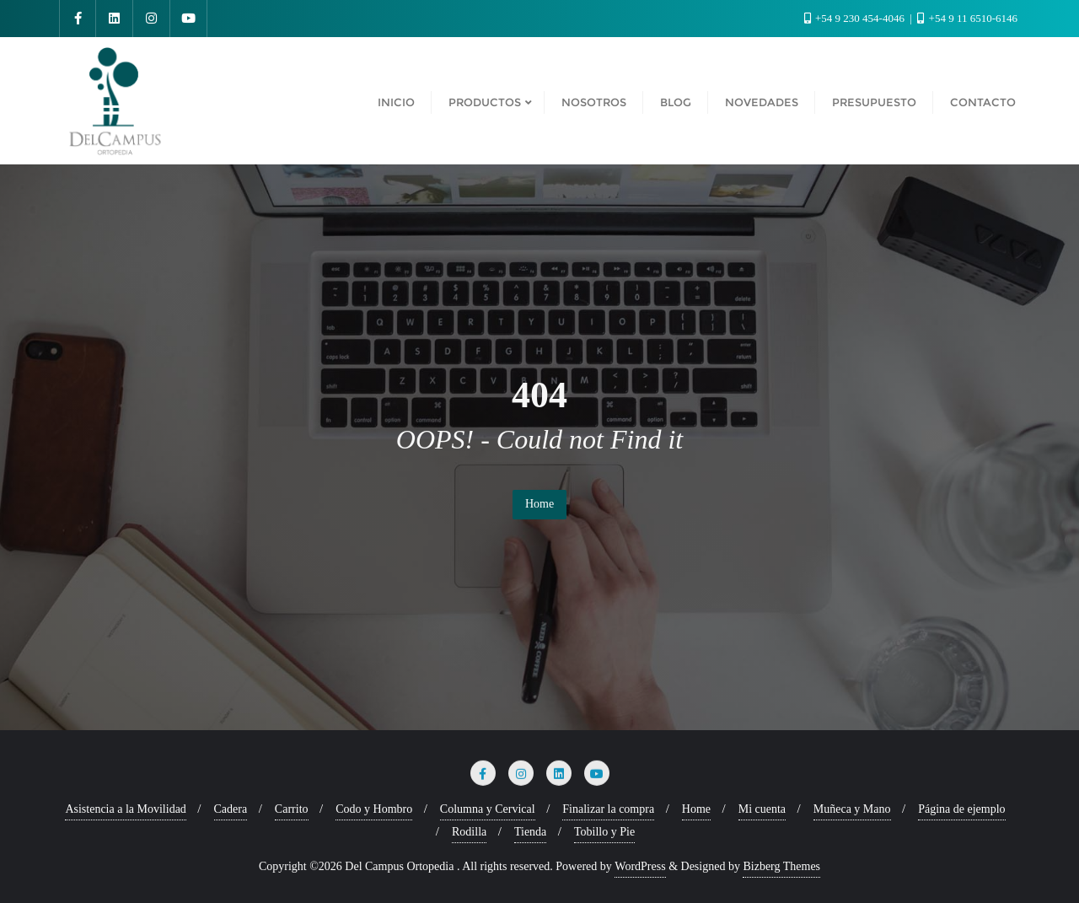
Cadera (231, 809)
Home (539, 503)
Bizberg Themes (781, 866)
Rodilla (469, 831)
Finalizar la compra (608, 809)
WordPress (640, 866)
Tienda (530, 831)
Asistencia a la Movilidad (125, 809)
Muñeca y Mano (852, 809)
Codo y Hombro (374, 809)
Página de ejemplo (961, 809)
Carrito (292, 809)
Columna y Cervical (487, 809)
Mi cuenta (762, 809)
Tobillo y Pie (604, 831)
